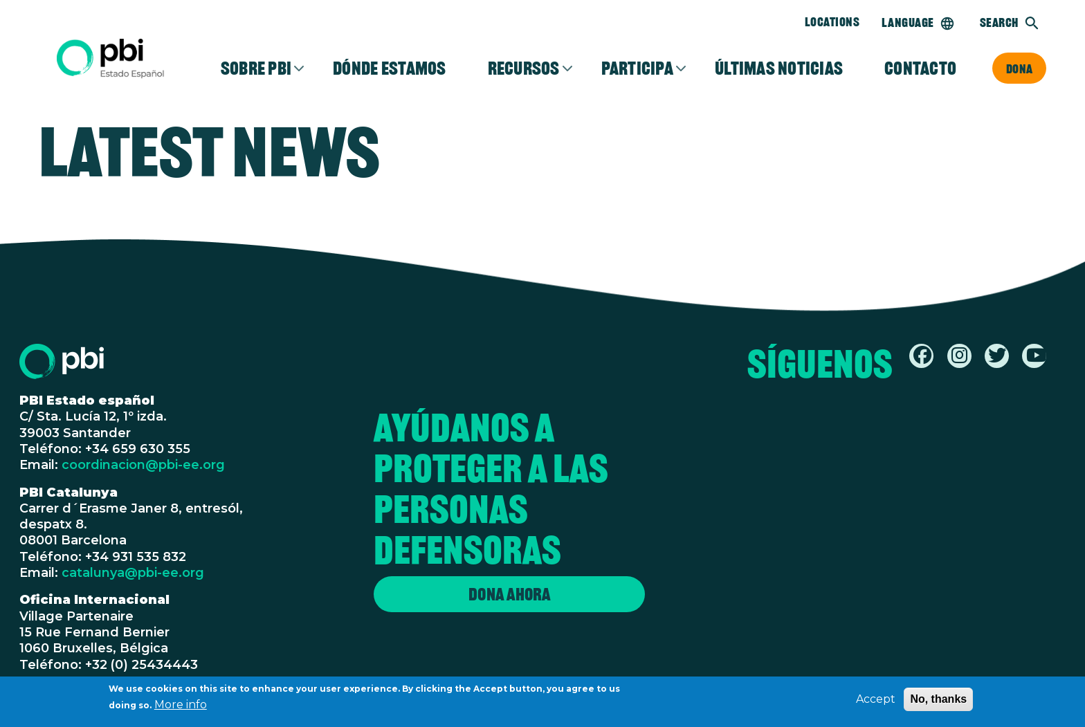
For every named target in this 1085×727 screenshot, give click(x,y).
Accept (875, 700)
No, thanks (938, 700)
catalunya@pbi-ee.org (133, 572)
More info (180, 705)
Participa (637, 68)
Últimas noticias (779, 68)
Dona (1019, 68)
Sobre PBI (256, 68)
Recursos (523, 68)
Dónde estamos (389, 68)
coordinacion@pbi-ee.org (143, 464)
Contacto (920, 68)
